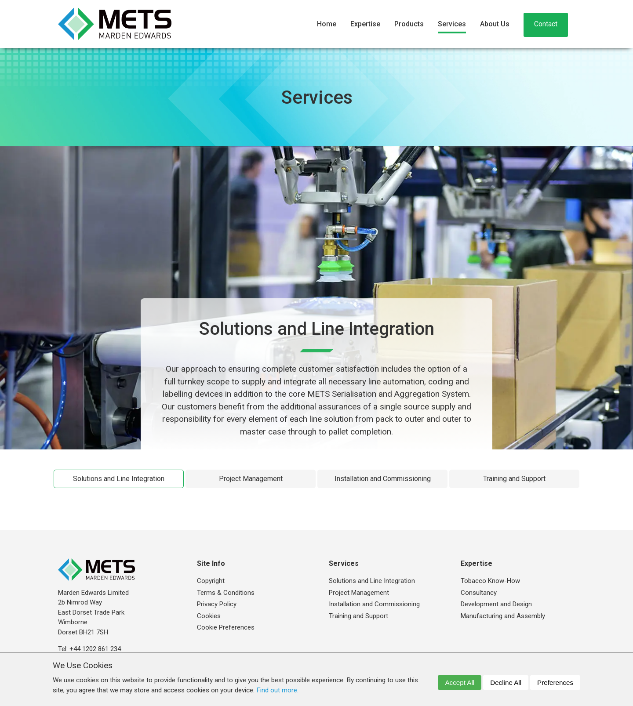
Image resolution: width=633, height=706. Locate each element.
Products (409, 24)
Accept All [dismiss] (459, 682)
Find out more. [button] (277, 690)
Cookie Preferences (226, 627)
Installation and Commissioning (383, 478)
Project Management (251, 478)
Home (326, 24)
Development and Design (496, 604)
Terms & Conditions (226, 593)
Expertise (365, 24)
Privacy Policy (216, 604)
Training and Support (514, 478)
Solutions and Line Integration (118, 478)
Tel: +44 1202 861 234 (89, 649)
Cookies (209, 616)
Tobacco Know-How (490, 581)
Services (452, 24)
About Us (494, 24)
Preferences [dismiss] (555, 682)
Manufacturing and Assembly (503, 616)
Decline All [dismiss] (505, 682)
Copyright (211, 581)
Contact (545, 24)
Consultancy (479, 593)
